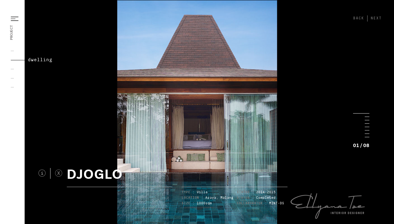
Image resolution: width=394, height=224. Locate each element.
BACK (358, 18)
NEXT (376, 18)
